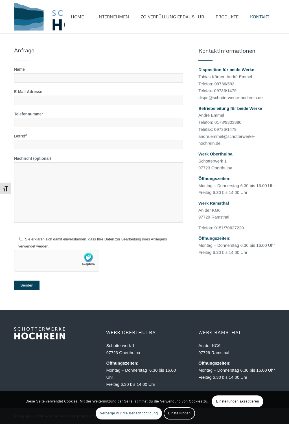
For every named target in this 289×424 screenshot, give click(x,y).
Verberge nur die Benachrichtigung (129, 413)
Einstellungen (179, 413)
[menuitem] (77, 16)
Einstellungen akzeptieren (237, 401)
